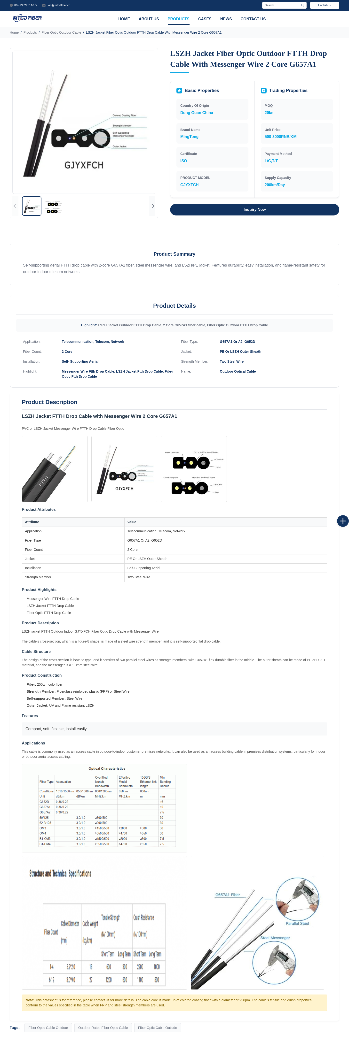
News (226, 19)
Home (124, 19)
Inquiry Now (255, 209)
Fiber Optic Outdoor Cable (61, 32)
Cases (205, 19)
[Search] (302, 5)
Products (179, 19)
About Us (149, 19)
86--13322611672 (25, 5)
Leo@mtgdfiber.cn (59, 5)
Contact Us (253, 19)
